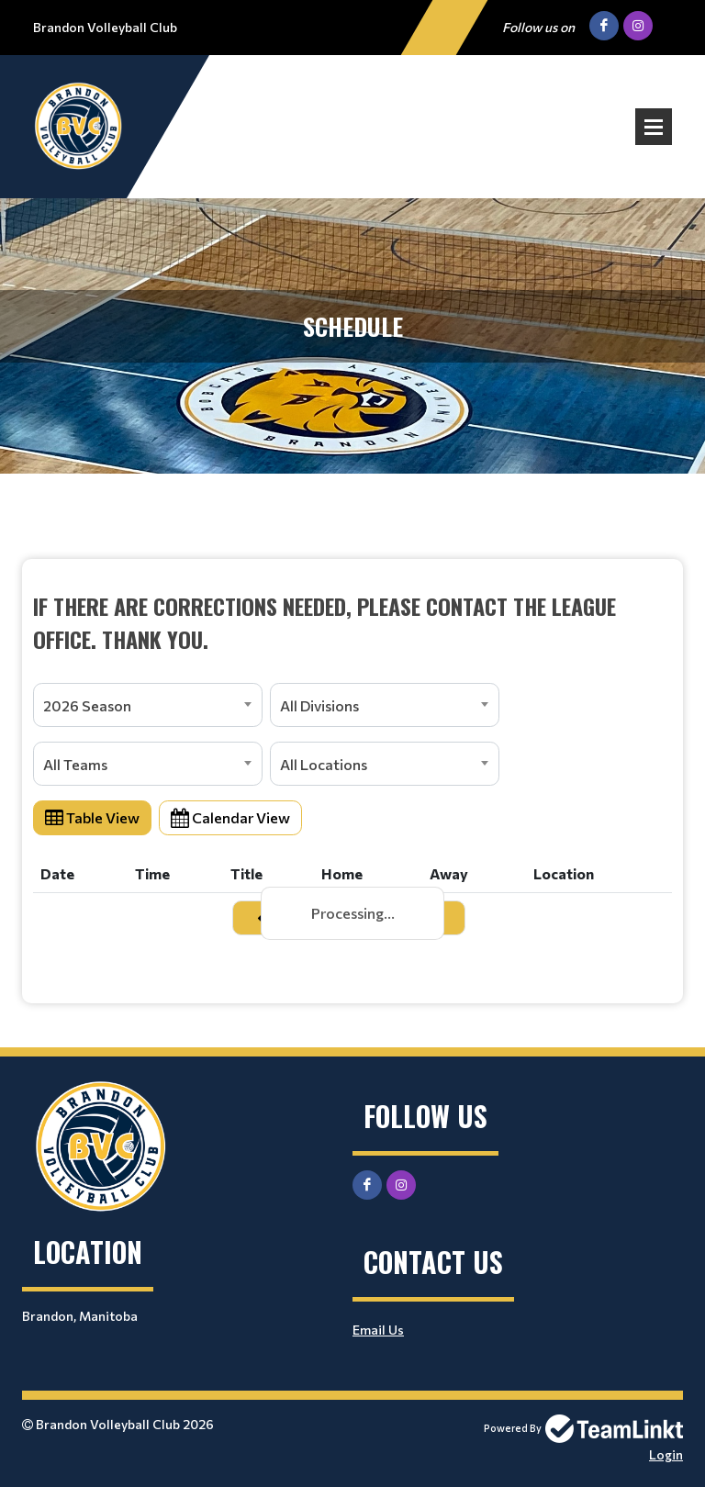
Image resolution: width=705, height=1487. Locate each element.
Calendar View (230, 817)
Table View (92, 817)
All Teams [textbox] (75, 764)
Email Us (378, 1329)
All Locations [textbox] (323, 764)
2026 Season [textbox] (87, 705)
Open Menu (653, 126)
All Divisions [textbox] (319, 705)
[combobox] (148, 705)
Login (666, 1454)
